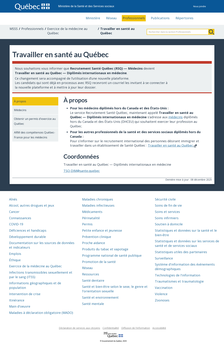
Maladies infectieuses (98, 205)
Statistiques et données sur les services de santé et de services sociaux (187, 243)
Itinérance (16, 300)
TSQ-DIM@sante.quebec (82, 171)
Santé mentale (93, 304)
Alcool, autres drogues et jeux (31, 205)
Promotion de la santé (99, 262)
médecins (175, 117)
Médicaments (92, 212)
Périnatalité (91, 218)
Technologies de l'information (177, 275)
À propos (20, 101)
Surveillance (164, 258)
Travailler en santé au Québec (172, 145)
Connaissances (20, 218)
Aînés (13, 199)
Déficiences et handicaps (27, 230)
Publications (160, 18)
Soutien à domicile (169, 224)
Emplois (15, 254)
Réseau (111, 18)
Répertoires (184, 18)
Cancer (14, 212)
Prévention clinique (96, 237)
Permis (87, 224)
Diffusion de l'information (135, 328)
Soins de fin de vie (168, 205)
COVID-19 (16, 224)
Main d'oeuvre (19, 306)
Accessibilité (159, 328)
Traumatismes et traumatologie (179, 281)
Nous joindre (199, 6)
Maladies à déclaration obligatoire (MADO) (41, 313)
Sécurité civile (165, 199)
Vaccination (163, 288)
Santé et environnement (100, 297)
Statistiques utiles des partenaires (181, 252)
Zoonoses (162, 300)
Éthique (15, 260)
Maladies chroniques (97, 199)
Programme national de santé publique (112, 255)
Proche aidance (93, 243)
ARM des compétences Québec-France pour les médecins (34, 135)
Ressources (90, 274)
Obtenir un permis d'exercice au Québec (35, 121)
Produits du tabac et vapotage (105, 249)
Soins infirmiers (166, 218)
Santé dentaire (93, 280)
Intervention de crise (24, 294)
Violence (161, 294)
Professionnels (134, 18)
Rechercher (211, 32)
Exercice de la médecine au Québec (67, 31)
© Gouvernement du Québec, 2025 (113, 341)
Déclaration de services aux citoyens (79, 328)
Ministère (93, 18)
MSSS (14, 29)
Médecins (20, 110)
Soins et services (167, 212)
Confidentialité (111, 328)
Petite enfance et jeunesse (102, 230)
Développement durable (27, 237)
